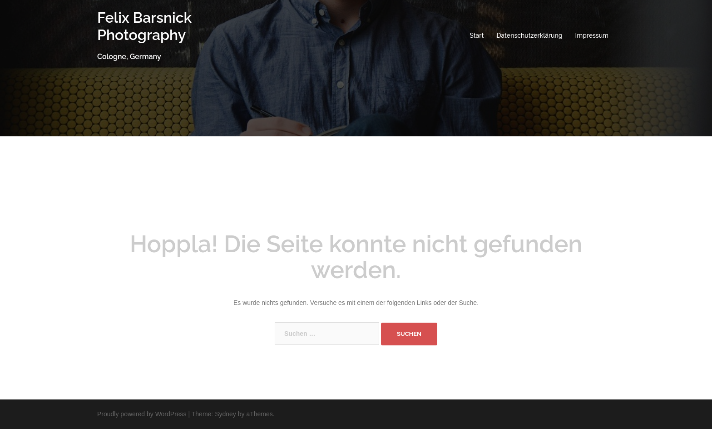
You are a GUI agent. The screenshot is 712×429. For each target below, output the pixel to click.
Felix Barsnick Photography (144, 26)
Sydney (225, 414)
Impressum (592, 35)
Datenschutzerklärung (529, 35)
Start (477, 35)
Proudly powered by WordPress (142, 414)
